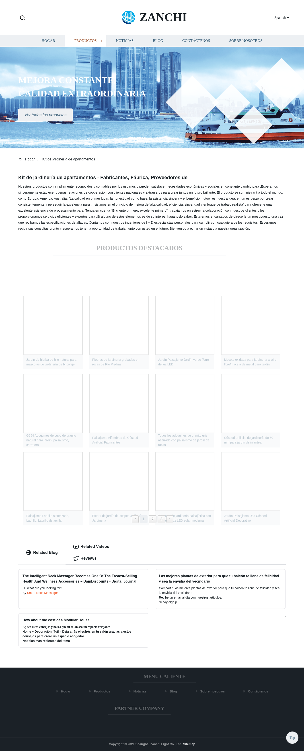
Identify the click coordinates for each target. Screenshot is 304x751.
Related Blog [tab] (42, 552)
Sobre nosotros (245, 42)
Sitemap (189, 744)
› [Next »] (169, 519)
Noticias (125, 42)
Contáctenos (196, 42)
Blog (158, 42)
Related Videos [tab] (91, 546)
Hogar (48, 42)
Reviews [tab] (85, 558)
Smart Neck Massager (42, 593)
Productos (85, 42)
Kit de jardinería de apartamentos (68, 159)
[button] (22, 18)
